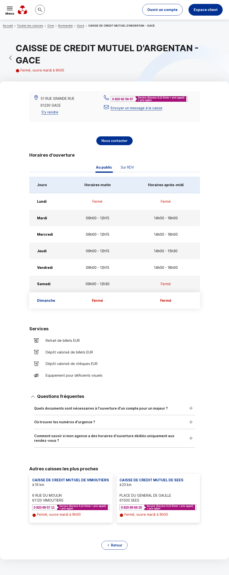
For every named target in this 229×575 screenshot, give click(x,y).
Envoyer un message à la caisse (136, 108)
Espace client (206, 10)
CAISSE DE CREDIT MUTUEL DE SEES (151, 480)
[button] (162, 10)
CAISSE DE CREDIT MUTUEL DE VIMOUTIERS (70, 480)
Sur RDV (127, 167)
